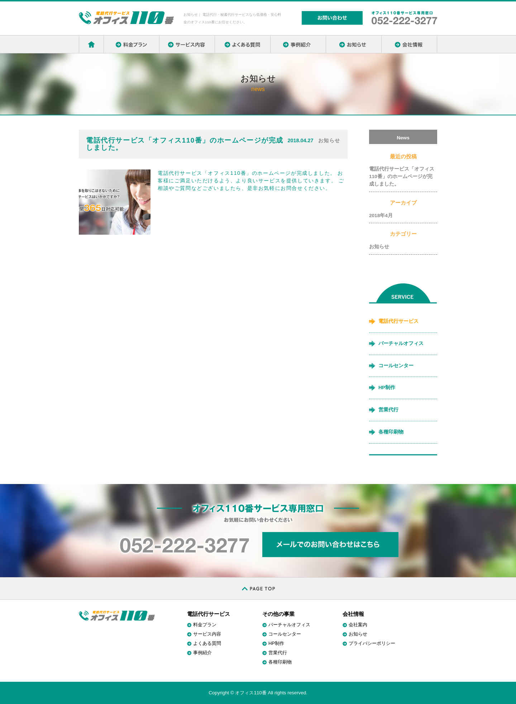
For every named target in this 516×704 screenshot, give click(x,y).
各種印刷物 (390, 432)
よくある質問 (207, 643)
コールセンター (396, 365)
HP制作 (386, 387)
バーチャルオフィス (401, 343)
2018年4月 (381, 215)
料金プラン (204, 624)
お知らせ (379, 246)
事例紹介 (202, 652)
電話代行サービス (398, 321)
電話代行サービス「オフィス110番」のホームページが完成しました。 (401, 176)
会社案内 (358, 624)
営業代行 (388, 409)
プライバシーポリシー (372, 643)
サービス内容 (207, 634)
